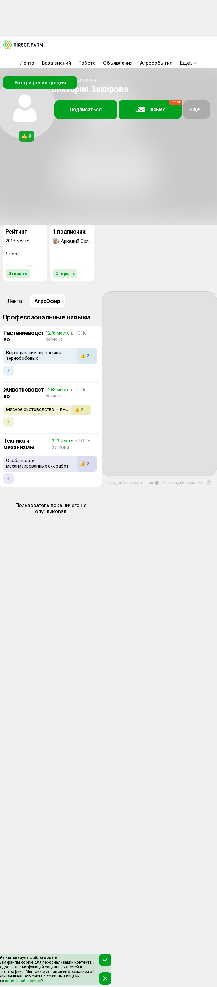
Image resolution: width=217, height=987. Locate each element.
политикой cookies (22, 980)
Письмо (158, 106)
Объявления (118, 63)
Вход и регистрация (40, 82)
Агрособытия (156, 63)
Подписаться (86, 109)
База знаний (56, 63)
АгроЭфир (47, 301)
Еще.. (188, 63)
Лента (27, 63)
